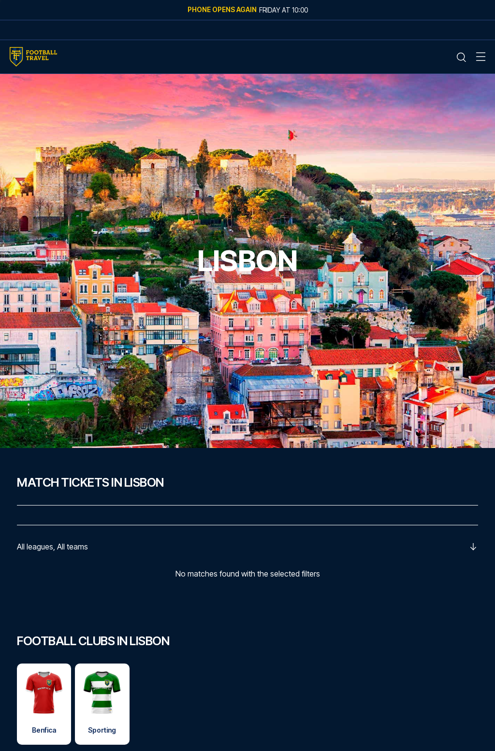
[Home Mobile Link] (33, 56)
